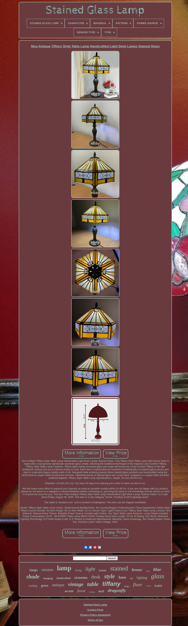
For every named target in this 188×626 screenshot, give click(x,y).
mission (47, 570)
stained (119, 568)
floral (81, 591)
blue (157, 569)
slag (148, 571)
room (148, 586)
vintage (75, 584)
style (109, 576)
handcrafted (63, 578)
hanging (48, 578)
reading (33, 585)
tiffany (111, 583)
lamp (64, 568)
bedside (103, 570)
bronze (137, 570)
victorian (81, 578)
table (93, 584)
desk (95, 577)
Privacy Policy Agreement (95, 614)
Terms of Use (95, 620)
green (44, 585)
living (78, 570)
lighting (142, 578)
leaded (158, 585)
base (122, 577)
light (90, 569)
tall (131, 578)
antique (58, 584)
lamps (34, 570)
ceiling (92, 592)
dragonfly (117, 590)
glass (157, 576)
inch (101, 591)
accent (69, 591)
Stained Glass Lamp (95, 604)
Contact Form (95, 609)
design (126, 586)
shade (32, 577)
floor (137, 584)
